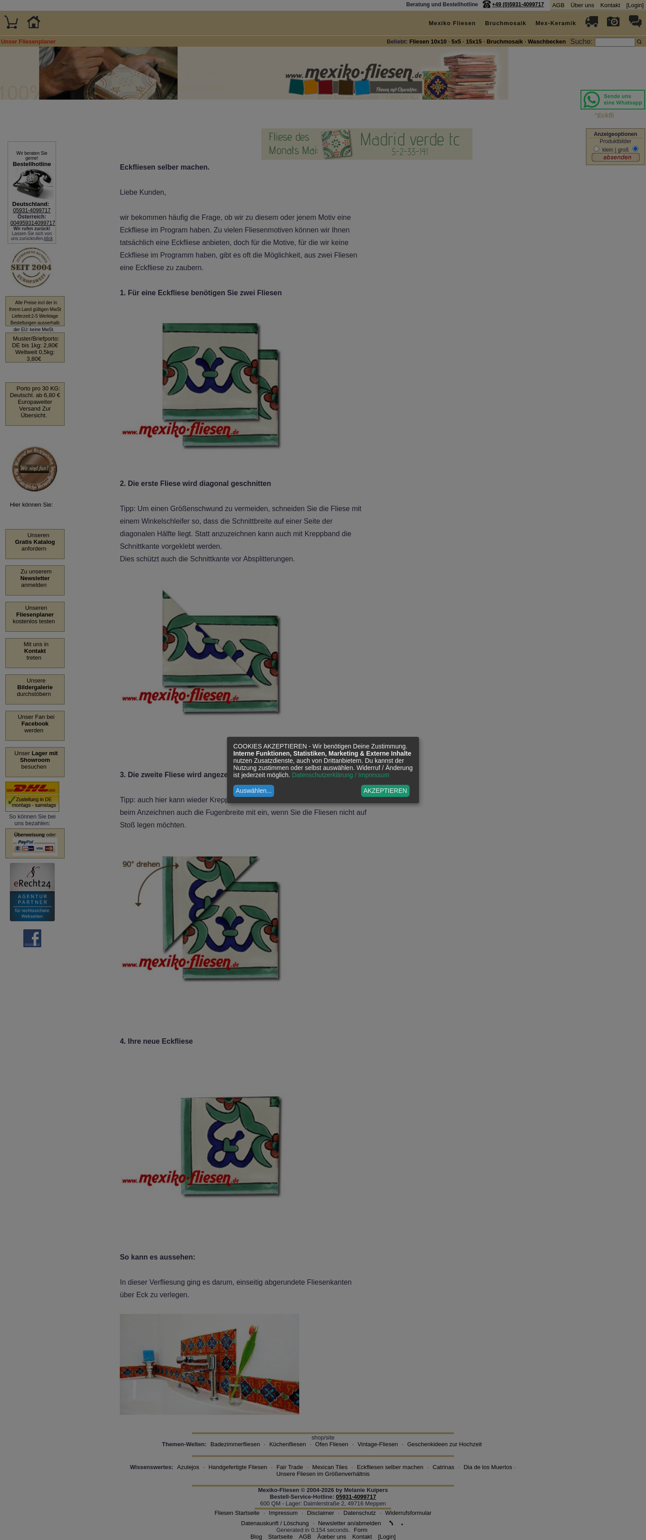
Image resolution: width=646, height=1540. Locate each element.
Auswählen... (254, 790)
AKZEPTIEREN (385, 790)
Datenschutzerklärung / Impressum (340, 775)
